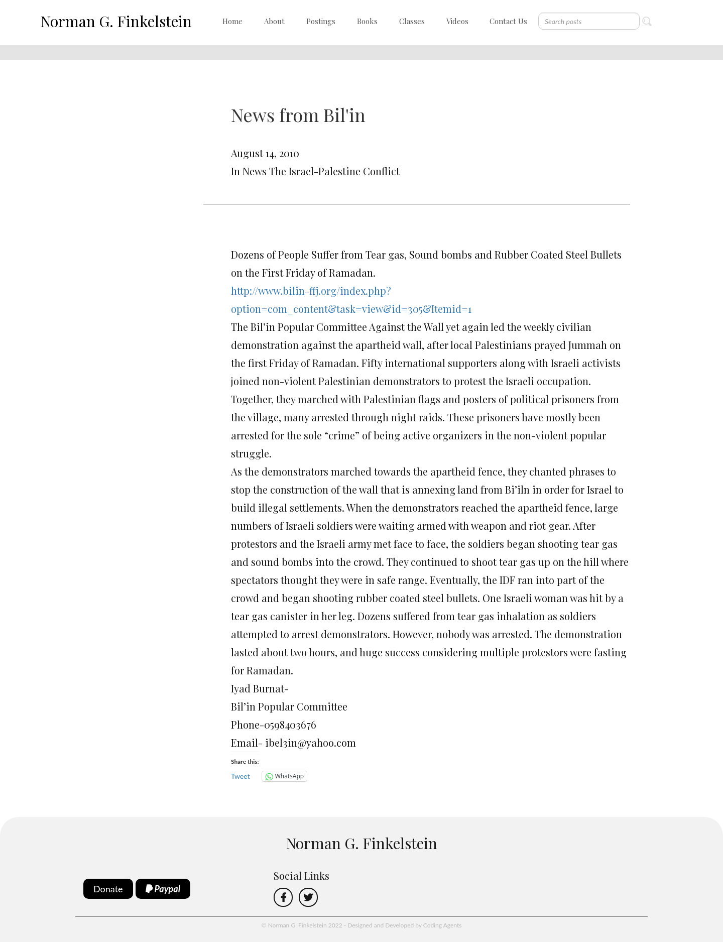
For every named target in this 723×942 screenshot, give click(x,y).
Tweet (240, 776)
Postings (320, 21)
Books (367, 21)
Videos (457, 21)
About (274, 21)
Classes (412, 21)
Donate (108, 888)
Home (232, 21)
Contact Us (508, 21)
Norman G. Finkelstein (116, 21)
